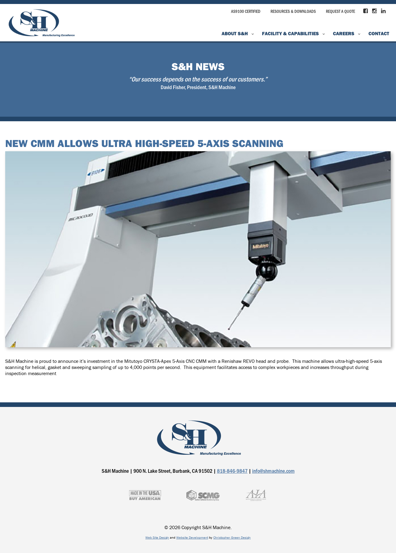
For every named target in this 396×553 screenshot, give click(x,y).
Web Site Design (157, 537)
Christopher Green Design (232, 537)
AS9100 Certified (245, 11)
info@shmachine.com (273, 470)
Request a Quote (340, 11)
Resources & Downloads (293, 11)
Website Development (192, 537)
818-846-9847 (232, 470)
